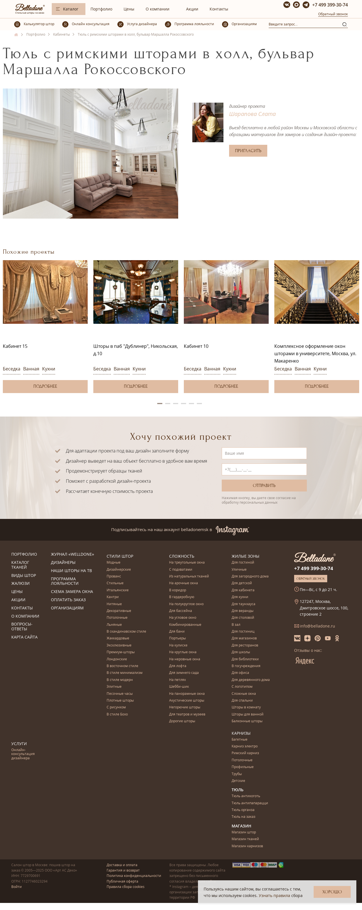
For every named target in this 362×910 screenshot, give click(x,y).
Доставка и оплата (122, 864)
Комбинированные (185, 625)
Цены (129, 9)
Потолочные (117, 618)
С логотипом (242, 687)
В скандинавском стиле (126, 631)
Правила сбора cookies (126, 886)
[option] (45, 326)
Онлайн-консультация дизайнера (23, 754)
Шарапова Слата (252, 114)
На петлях (177, 680)
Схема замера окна (72, 591)
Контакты (219, 9)
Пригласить (248, 151)
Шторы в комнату (246, 707)
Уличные (239, 570)
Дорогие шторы (182, 721)
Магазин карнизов (247, 846)
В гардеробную (181, 597)
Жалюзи (20, 583)
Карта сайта (24, 637)
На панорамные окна (187, 694)
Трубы (237, 774)
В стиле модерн (120, 680)
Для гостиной (243, 562)
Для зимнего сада (184, 673)
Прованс (114, 576)
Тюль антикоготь (246, 796)
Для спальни (242, 700)
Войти (16, 886)
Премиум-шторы (121, 652)
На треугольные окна (187, 562)
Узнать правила (274, 895)
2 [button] (167, 403)
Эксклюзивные (119, 645)
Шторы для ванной (248, 714)
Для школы (241, 652)
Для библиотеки (245, 659)
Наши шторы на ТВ (71, 570)
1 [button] (159, 403)
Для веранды (242, 611)
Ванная (31, 369)
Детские (238, 781)
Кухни (48, 369)
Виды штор (23, 575)
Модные (113, 562)
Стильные (115, 583)
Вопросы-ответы (22, 626)
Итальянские (118, 590)
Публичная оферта (122, 881)
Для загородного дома (250, 576)
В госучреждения (246, 666)
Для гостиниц (243, 631)
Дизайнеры (63, 562)
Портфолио (101, 9)
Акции (192, 9)
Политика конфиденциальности (134, 875)
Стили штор (120, 556)
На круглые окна (183, 652)
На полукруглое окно (186, 604)
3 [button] (175, 403)
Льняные (114, 625)
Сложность (181, 556)
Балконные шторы (247, 721)
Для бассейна (180, 611)
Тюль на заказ (243, 817)
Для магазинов (244, 638)
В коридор (177, 590)
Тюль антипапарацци (250, 803)
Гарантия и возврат (123, 870)
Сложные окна (244, 694)
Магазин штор (244, 832)
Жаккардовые (118, 638)
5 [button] (191, 403)
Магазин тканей (245, 839)
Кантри (113, 597)
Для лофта (177, 666)
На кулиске (178, 645)
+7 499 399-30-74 (330, 5)
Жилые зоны (245, 556)
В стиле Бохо (117, 714)
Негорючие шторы (184, 707)
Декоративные (119, 611)
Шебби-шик (179, 687)
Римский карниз (245, 753)
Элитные (114, 687)
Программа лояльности (65, 581)
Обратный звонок (333, 14)
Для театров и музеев (187, 714)
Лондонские (117, 659)
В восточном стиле (122, 666)
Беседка (11, 369)
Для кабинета (243, 590)
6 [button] (199, 403)
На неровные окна (184, 659)
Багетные (239, 740)
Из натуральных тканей (189, 576)
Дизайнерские (119, 570)
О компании (157, 9)
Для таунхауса (243, 604)
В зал (236, 625)
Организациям (67, 608)
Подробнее (45, 386)
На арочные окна (183, 583)
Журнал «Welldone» (72, 554)
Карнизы (241, 733)
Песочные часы (120, 694)
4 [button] (183, 403)
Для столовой (243, 618)
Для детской (242, 583)
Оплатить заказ (68, 600)
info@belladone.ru (317, 626)
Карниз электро (245, 746)
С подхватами (180, 570)
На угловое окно (182, 618)
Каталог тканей (20, 565)
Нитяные (114, 604)
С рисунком (116, 707)
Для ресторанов (245, 645)
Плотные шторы (120, 700)
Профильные (243, 767)
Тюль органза (243, 810)
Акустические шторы (186, 700)
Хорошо (332, 892)
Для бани (177, 631)
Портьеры (177, 638)
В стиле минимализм (125, 673)
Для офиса (240, 673)
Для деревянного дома (251, 680)
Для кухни (240, 597)
